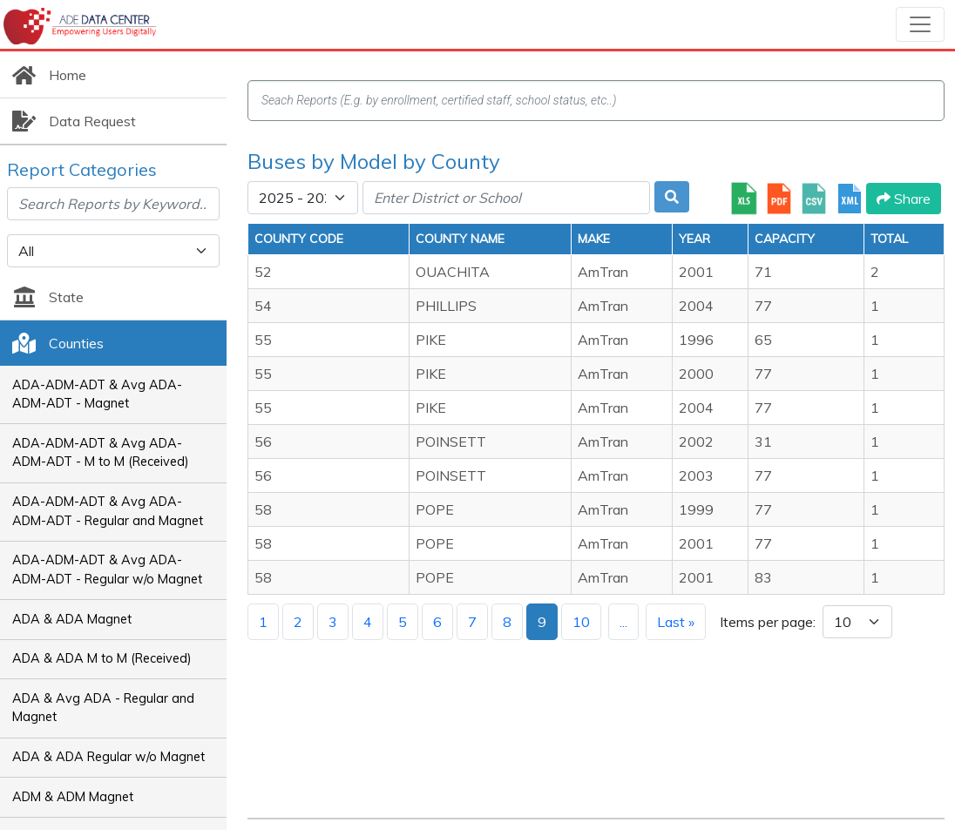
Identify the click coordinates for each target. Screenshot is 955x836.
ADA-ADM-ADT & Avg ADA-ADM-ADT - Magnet (97, 394)
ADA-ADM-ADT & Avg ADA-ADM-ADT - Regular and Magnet (107, 511)
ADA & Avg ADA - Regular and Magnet (103, 708)
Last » (675, 621)
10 (581, 621)
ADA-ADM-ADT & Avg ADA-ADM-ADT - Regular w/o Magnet (107, 569)
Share (904, 198)
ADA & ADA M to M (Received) (102, 658)
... (623, 621)
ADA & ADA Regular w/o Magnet (108, 757)
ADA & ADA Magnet (72, 619)
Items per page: (768, 621)
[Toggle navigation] (920, 24)
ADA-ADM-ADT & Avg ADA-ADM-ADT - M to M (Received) (100, 452)
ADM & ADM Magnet (72, 797)
